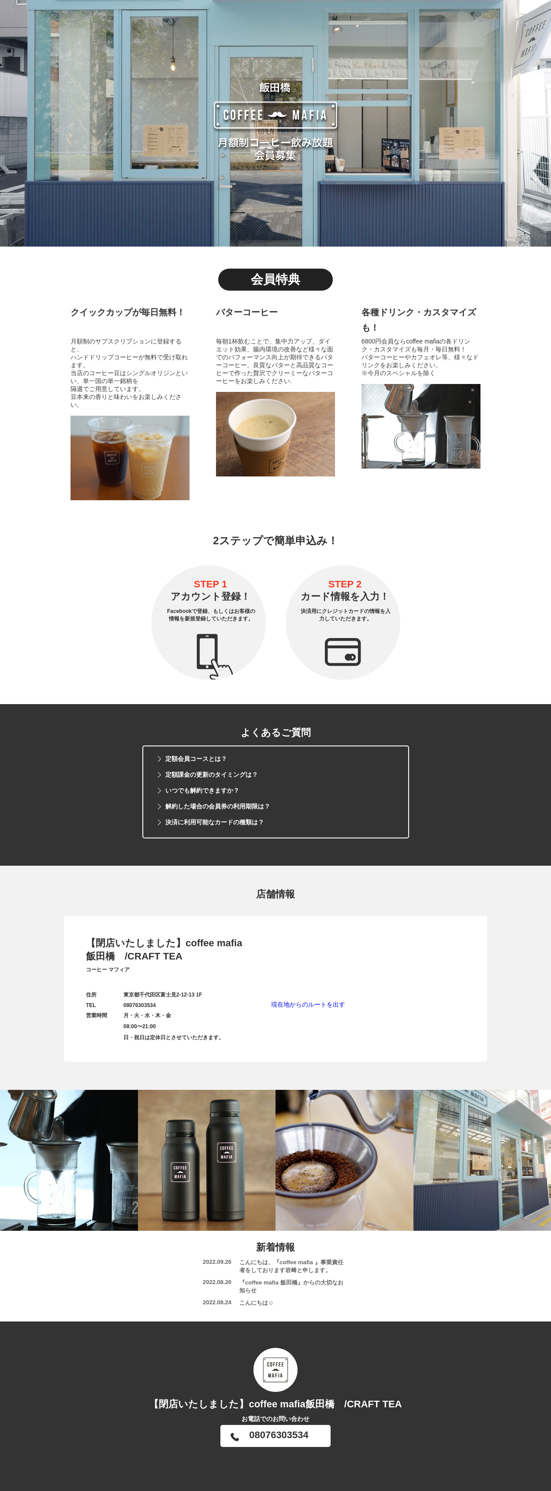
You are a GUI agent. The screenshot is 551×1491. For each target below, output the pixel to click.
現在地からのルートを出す (308, 1004)
